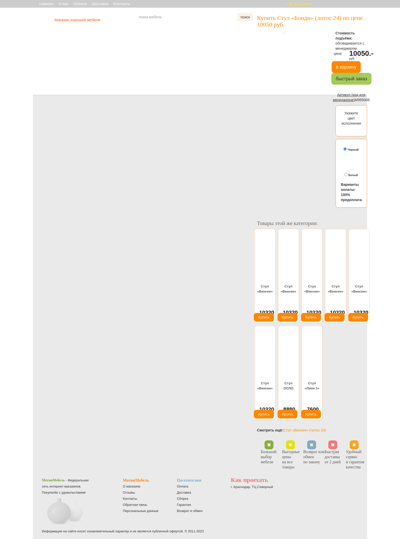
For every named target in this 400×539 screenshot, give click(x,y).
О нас (63, 4)
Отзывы (129, 492)
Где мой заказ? (299, 4)
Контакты (122, 4)
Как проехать (249, 480)
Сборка (182, 499)
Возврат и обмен (190, 511)
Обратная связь (135, 505)
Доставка (100, 4)
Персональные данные (141, 511)
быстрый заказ (351, 78)
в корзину (346, 67)
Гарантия (184, 505)
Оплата (80, 4)
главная (46, 4)
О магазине (132, 486)
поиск (245, 17)
